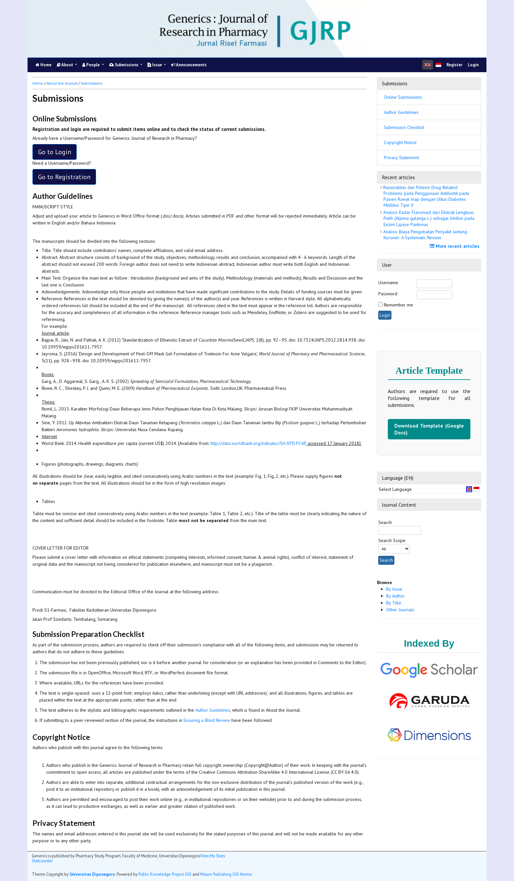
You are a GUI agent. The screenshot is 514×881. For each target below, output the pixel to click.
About (65, 65)
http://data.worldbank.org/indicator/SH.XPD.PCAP (258, 443)
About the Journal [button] (62, 83)
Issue (155, 65)
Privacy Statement (401, 157)
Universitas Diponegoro (92, 874)
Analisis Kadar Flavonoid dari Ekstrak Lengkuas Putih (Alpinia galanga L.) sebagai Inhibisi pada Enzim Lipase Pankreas (428, 218)
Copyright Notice (400, 142)
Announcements (189, 65)
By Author (395, 596)
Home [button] (37, 83)
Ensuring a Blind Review (207, 720)
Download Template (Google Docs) (429, 429)
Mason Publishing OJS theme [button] (226, 874)
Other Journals (400, 610)
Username (388, 282)
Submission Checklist (404, 127)
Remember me (398, 305)
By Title (393, 603)
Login (473, 65)
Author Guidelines (401, 112)
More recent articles (455, 246)
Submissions (124, 65)
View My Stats (212, 855)
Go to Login (54, 152)
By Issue (394, 589)
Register (454, 65)
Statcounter (42, 860)
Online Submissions (403, 97)
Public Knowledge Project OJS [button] (164, 874)
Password (387, 294)
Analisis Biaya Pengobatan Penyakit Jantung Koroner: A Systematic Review (424, 235)
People (91, 65)
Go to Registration (64, 177)
